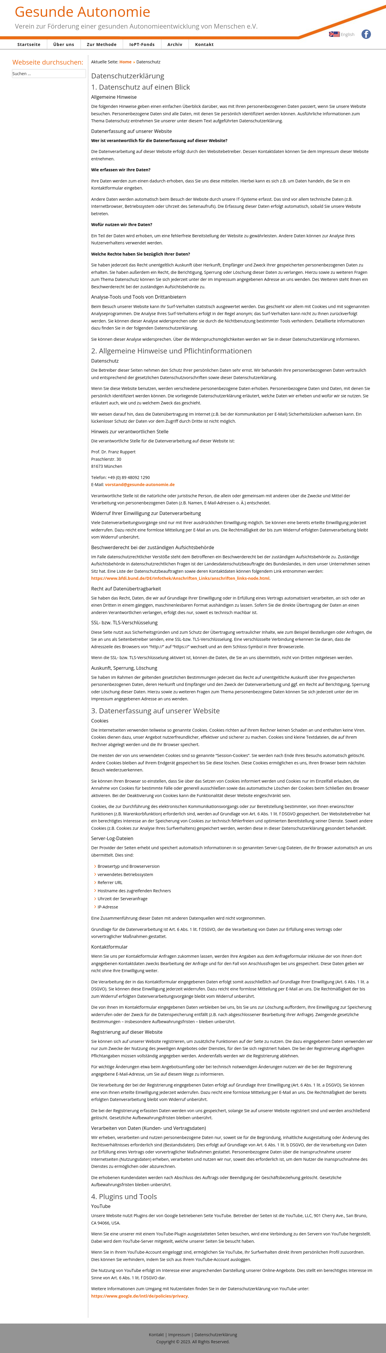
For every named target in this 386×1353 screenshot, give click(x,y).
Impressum (179, 1334)
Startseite (29, 44)
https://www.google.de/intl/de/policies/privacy (139, 1296)
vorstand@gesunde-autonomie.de (140, 484)
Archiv (175, 44)
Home (125, 62)
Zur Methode (102, 44)
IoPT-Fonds (142, 44)
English (347, 34)
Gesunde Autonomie (83, 11)
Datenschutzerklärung (215, 1334)
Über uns (63, 44)
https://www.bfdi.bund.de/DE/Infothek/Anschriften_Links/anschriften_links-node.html (180, 578)
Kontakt (204, 44)
